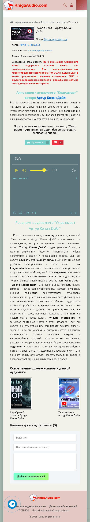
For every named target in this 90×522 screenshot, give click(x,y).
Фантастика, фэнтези (55, 39)
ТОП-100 (24, 510)
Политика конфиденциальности (27, 506)
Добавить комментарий (31, 476)
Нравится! (38, 142)
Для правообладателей (63, 506)
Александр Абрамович (40, 50)
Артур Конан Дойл (30, 45)
